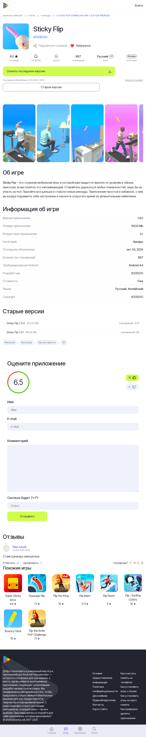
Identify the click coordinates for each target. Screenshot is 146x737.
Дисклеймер (100, 686)
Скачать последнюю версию (26, 71)
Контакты (98, 695)
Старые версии (116, 71)
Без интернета (47, 332)
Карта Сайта (100, 699)
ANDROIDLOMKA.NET (14, 15)
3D (63, 332)
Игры (35, 15)
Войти (139, 5)
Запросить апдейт (134, 80)
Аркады (50, 15)
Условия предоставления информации (102, 668)
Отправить (27, 507)
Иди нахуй (19, 537)
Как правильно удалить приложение (129, 704)
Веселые (10, 332)
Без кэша (26, 332)
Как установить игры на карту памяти (130, 691)
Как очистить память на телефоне (128, 668)
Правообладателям (104, 690)
